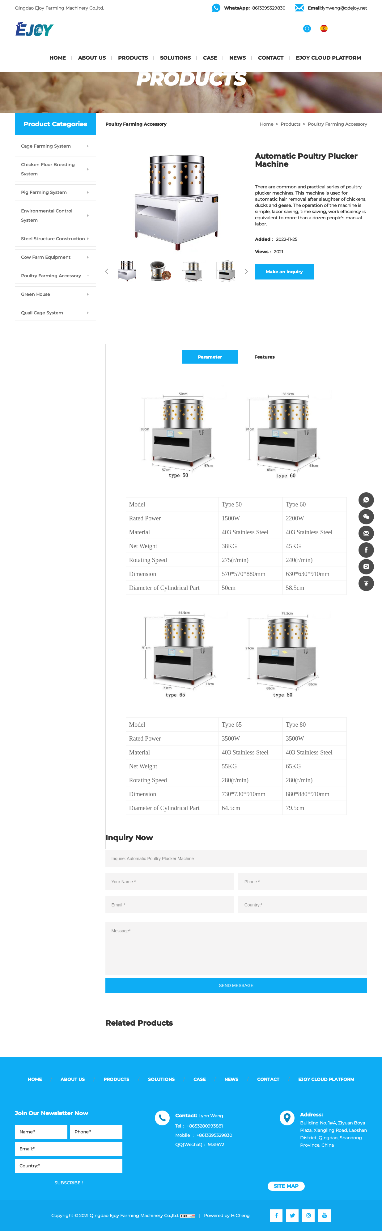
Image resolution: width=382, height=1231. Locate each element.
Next (246, 271)
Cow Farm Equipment (45, 257)
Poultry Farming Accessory (51, 276)
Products (290, 124)
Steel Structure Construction (53, 239)
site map (286, 1186)
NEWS (237, 58)
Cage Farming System (46, 146)
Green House (35, 294)
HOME (57, 58)
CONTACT (270, 58)
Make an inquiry (284, 272)
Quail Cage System (42, 313)
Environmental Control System (46, 215)
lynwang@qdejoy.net (337, 8)
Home (266, 124)
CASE (210, 58)
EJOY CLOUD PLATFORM (328, 58)
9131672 (216, 1144)
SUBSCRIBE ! (68, 1183)
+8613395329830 (254, 8)
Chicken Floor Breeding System (48, 169)
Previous (106, 271)
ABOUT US (92, 58)
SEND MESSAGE (236, 990)
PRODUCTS (133, 58)
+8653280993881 (205, 1126)
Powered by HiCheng (227, 1215)
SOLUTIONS (175, 58)
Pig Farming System (44, 192)
